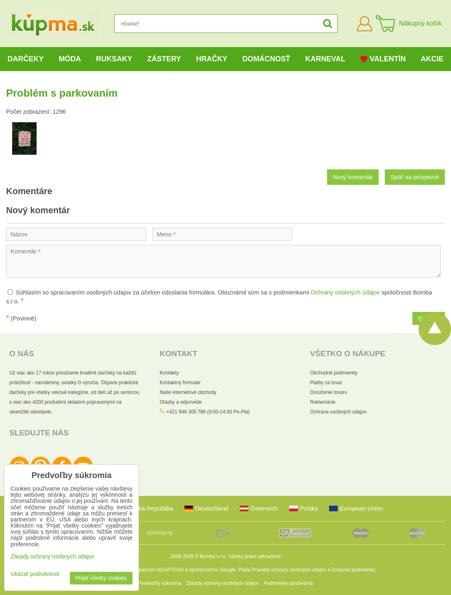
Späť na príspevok (414, 177)
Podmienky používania (288, 583)
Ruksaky (114, 59)
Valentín (383, 59)
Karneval (325, 59)
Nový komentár (353, 177)
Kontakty (169, 373)
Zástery (164, 59)
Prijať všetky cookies (101, 578)
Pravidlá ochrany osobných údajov (289, 570)
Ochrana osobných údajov (338, 412)
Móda (70, 59)
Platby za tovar (326, 382)
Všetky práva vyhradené (254, 556)
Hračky (211, 59)
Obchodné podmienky (334, 373)
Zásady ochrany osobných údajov (222, 583)
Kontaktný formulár (180, 382)
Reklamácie (323, 402)
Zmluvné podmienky (353, 570)
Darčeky (25, 59)
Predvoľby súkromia (159, 583)
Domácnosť (266, 59)
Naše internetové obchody (188, 392)
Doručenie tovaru (328, 392)
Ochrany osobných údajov (345, 292)
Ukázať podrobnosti (35, 574)
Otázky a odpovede (181, 402)
